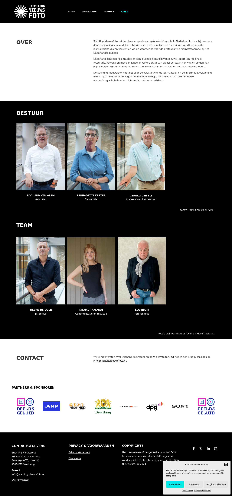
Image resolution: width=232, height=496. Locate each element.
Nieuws (109, 11)
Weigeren (194, 484)
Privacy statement (202, 491)
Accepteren (175, 484)
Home (71, 11)
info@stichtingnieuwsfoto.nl (109, 360)
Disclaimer (75, 458)
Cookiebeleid (187, 491)
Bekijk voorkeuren (216, 484)
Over (124, 11)
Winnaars (89, 11)
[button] (226, 464)
